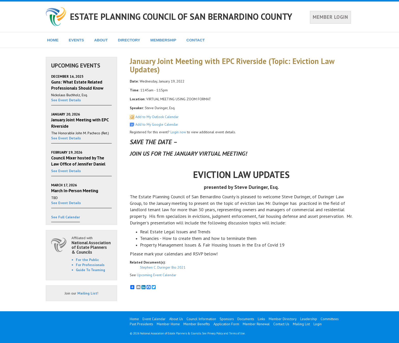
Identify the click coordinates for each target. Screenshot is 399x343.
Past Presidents (141, 324)
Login (318, 324)
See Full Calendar (65, 217)
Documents (245, 319)
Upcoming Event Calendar (156, 275)
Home (134, 319)
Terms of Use (237, 333)
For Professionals (90, 265)
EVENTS (76, 40)
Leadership (308, 319)
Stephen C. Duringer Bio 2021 (163, 267)
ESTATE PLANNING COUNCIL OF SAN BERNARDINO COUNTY (181, 16)
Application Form (226, 324)
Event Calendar (154, 319)
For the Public (87, 259)
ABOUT (101, 40)
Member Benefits (196, 324)
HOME (53, 40)
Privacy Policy (215, 333)
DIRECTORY (129, 40)
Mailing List (87, 293)
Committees (330, 319)
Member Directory (283, 319)
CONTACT (196, 40)
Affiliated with (92, 245)
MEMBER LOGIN (330, 17)
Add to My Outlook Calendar (157, 117)
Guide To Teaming (90, 270)
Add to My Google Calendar (156, 124)
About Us (176, 319)
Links (261, 319)
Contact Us (281, 324)
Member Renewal (256, 324)
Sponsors (227, 319)
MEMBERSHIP (163, 40)
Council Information (201, 319)
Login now (178, 132)
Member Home (168, 324)
